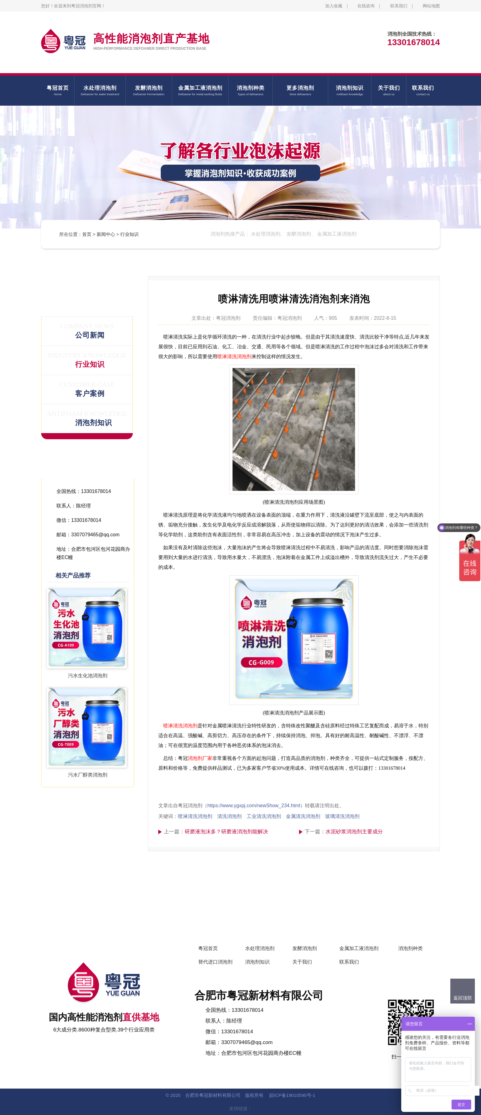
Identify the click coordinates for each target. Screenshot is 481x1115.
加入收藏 (333, 5)
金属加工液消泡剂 (359, 948)
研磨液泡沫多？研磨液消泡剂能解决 (226, 832)
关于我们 (302, 961)
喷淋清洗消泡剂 (234, 356)
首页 (86, 234)
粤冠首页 (208, 948)
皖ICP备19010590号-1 (292, 1095)
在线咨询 (366, 5)
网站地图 (431, 5)
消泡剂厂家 (200, 758)
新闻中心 (106, 234)
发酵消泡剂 (304, 948)
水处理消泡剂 (260, 948)
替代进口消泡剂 (215, 961)
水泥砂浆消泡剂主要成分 (354, 832)
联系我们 (398, 5)
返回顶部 (462, 997)
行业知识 (129, 234)
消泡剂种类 (410, 948)
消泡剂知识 (257, 961)
